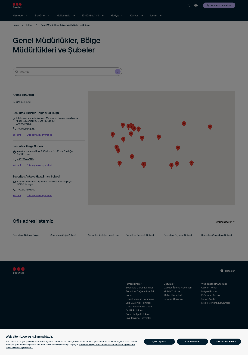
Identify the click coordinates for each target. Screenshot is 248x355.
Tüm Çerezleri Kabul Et (225, 341)
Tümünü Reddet (192, 341)
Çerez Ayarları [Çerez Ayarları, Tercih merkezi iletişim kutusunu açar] (159, 341)
